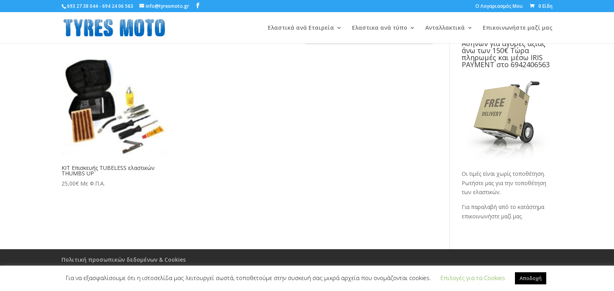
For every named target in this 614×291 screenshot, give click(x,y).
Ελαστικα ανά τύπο (379, 28)
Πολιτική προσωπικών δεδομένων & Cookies (123, 259)
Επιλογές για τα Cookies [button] (473, 278)
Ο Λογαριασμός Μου (499, 6)
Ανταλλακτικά (445, 28)
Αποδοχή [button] (531, 278)
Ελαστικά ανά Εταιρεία (301, 28)
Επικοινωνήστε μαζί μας (518, 28)
